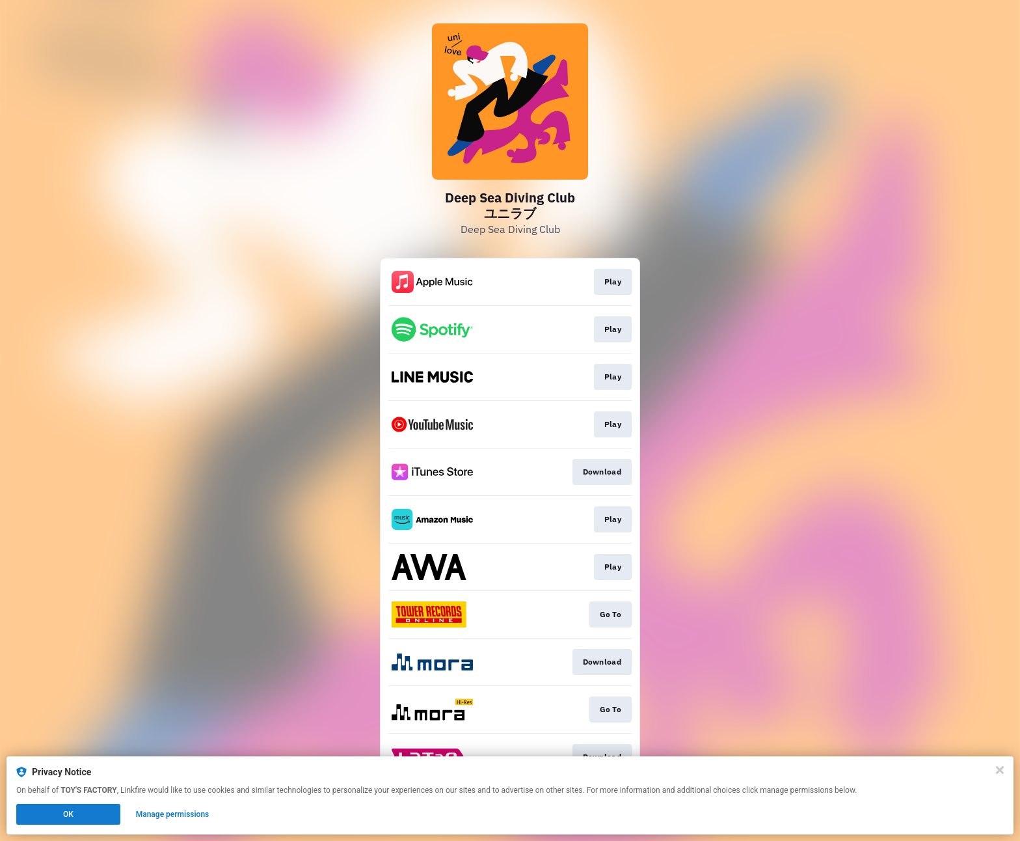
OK (68, 814)
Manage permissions (172, 814)
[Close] (999, 770)
